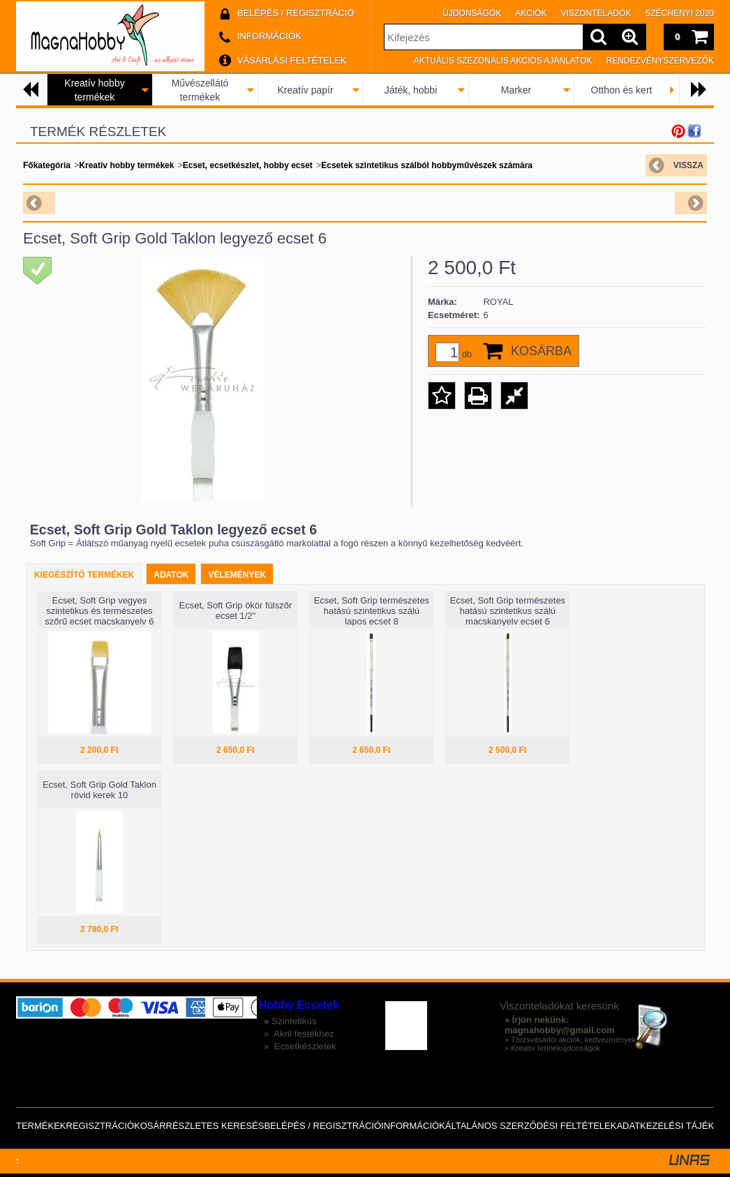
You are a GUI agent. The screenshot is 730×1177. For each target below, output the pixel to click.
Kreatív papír (305, 90)
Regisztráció (100, 1125)
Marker (516, 90)
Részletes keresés (215, 1125)
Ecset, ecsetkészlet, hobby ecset (248, 165)
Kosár (150, 1125)
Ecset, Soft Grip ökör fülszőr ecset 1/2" (235, 610)
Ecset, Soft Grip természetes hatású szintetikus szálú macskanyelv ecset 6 (507, 611)
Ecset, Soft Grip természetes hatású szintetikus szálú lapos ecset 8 (371, 611)
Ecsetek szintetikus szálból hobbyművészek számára (426, 165)
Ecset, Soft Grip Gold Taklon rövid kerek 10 (99, 789)
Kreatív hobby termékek (126, 165)
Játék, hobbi (411, 90)
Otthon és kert (622, 90)
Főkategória (46, 165)
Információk (413, 1125)
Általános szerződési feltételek (531, 1125)
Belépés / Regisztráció (322, 1125)
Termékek (41, 1125)
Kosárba (541, 351)
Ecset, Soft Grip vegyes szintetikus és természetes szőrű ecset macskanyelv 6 (99, 611)
